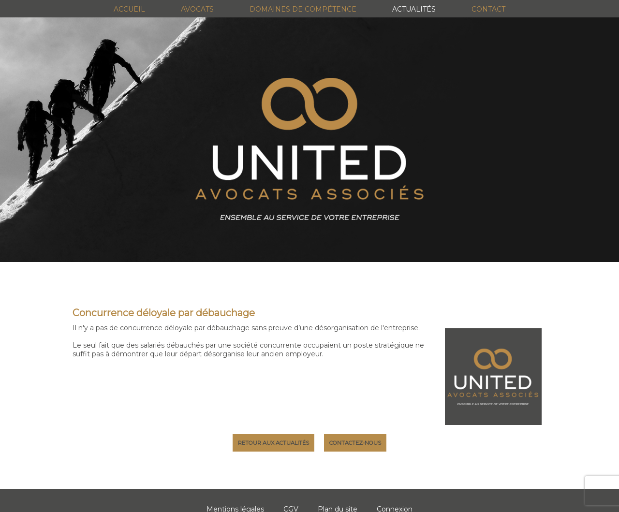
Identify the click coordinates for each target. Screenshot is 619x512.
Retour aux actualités (273, 442)
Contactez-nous (355, 442)
